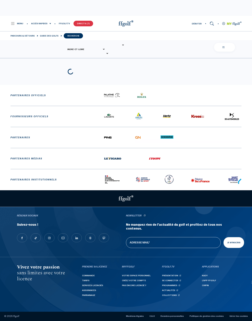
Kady (205, 275)
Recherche (73, 36)
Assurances (89, 290)
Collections (169, 295)
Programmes (169, 285)
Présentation (170, 275)
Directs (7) (83, 23)
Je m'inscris (233, 242)
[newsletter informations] (145, 216)
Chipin (205, 285)
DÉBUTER (197, 24)
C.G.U (152, 316)
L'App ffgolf (209, 280)
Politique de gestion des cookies (207, 316)
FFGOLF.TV (64, 23)
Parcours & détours (22, 36)
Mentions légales (135, 316)
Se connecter (170, 280)
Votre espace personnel (136, 275)
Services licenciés (92, 285)
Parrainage (88, 295)
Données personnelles (172, 316)
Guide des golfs (49, 36)
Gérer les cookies (238, 316)
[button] (16, 23)
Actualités (168, 290)
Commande (88, 275)
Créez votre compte (134, 280)
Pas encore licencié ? (134, 285)
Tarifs (85, 280)
